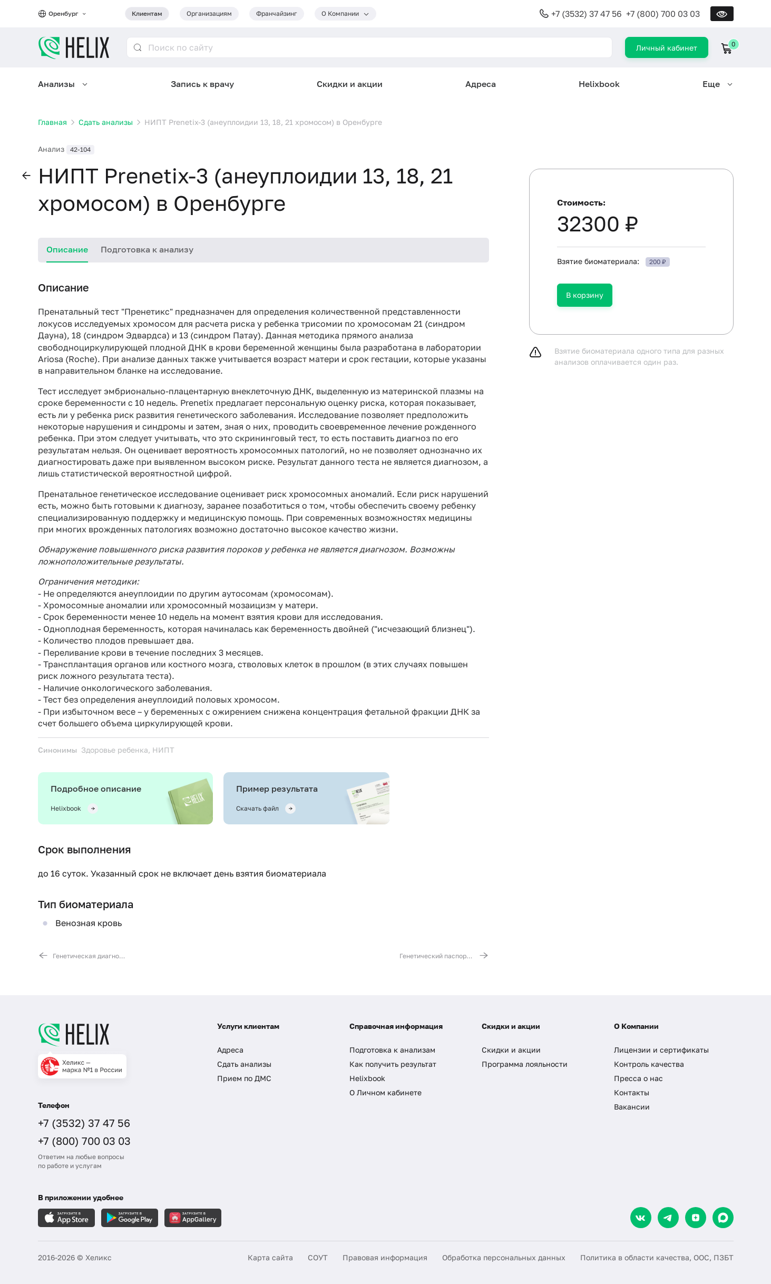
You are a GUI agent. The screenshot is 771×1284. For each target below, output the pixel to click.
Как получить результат (392, 1063)
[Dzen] (695, 1217)
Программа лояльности (525, 1063)
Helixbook (599, 84)
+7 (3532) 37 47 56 (586, 13)
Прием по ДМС (244, 1078)
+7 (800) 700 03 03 (663, 13)
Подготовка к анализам (392, 1049)
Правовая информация (385, 1257)
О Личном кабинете (385, 1092)
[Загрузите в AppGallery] (192, 1218)
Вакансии (632, 1106)
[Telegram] (668, 1217)
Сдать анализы (244, 1063)
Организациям (209, 13)
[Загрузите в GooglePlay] (129, 1218)
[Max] (723, 1217)
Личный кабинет (666, 47)
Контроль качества (649, 1063)
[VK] (640, 1217)
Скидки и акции (350, 84)
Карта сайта (270, 1257)
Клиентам (147, 13)
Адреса (480, 84)
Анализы (56, 84)
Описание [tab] (67, 249)
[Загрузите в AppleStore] (66, 1218)
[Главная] (117, 1035)
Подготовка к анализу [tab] (147, 249)
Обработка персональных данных (503, 1257)
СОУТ (318, 1257)
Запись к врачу (202, 84)
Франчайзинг (276, 13)
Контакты (631, 1092)
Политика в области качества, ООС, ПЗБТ (657, 1257)
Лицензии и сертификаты (661, 1049)
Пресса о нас (638, 1078)
